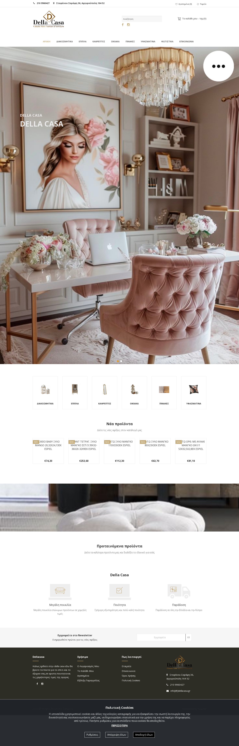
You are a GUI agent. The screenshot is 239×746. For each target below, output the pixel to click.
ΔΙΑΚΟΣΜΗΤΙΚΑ (64, 41)
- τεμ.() (192, 18)
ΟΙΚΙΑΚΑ (115, 41)
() (183, 4)
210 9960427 (41, 3)
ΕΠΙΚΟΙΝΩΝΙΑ (186, 41)
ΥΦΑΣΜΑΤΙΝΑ (148, 41)
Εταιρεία (126, 697)
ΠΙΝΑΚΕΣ (130, 41)
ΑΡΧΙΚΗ (46, 41)
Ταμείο (201, 4)
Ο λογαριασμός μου (88, 697)
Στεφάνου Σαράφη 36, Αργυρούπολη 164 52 (78, 3)
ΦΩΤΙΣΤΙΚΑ (167, 41)
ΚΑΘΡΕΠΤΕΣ (99, 41)
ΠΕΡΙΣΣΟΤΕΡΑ (119, 725)
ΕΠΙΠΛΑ (82, 41)
